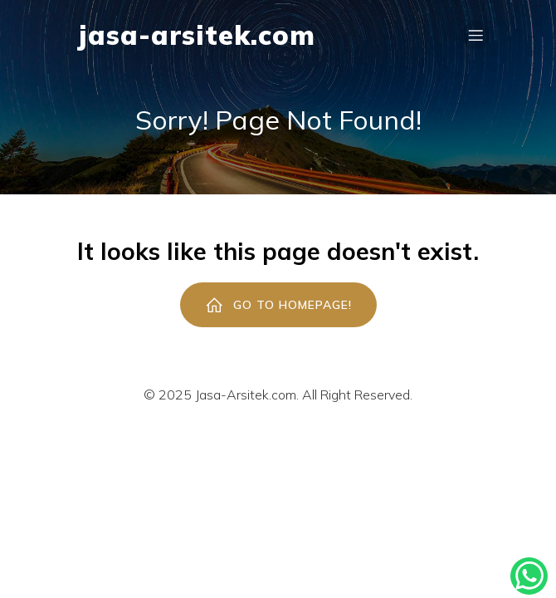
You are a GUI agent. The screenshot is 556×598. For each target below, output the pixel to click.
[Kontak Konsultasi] (529, 576)
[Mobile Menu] (475, 35)
